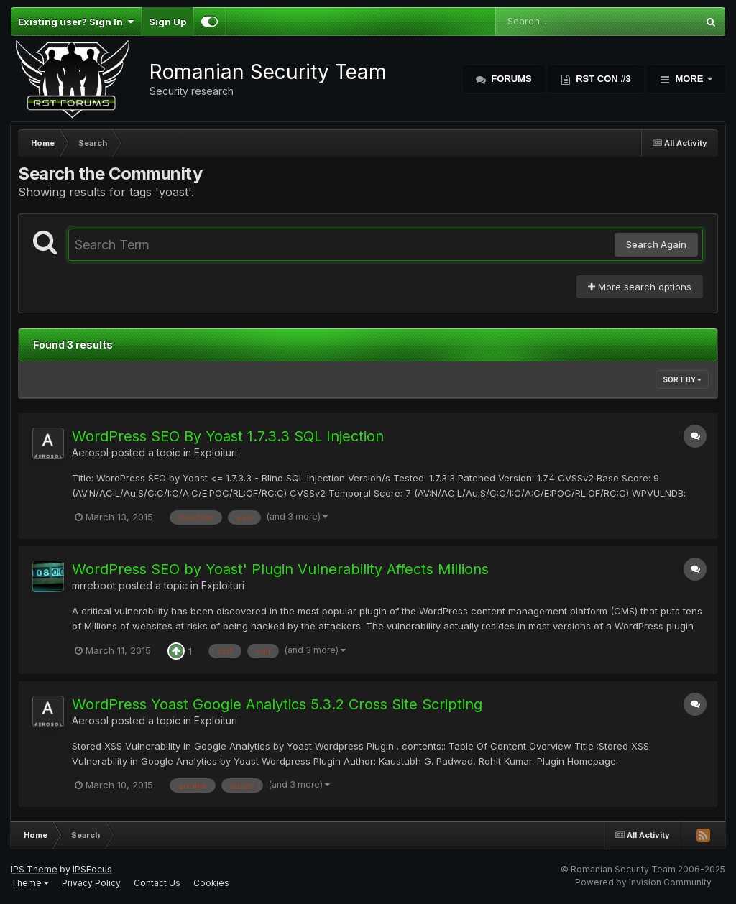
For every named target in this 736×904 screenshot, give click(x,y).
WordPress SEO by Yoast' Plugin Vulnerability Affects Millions (280, 569)
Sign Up (167, 21)
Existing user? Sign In (76, 21)
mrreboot (94, 585)
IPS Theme (34, 869)
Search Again (656, 244)
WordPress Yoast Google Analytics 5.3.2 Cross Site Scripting (277, 704)
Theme (30, 882)
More (689, 78)
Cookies (211, 882)
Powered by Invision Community (643, 882)
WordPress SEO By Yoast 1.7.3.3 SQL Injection (228, 436)
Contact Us (157, 882)
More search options (639, 286)
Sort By (682, 379)
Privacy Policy (91, 882)
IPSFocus (92, 869)
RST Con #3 (602, 78)
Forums (510, 78)
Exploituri (215, 452)
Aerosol (90, 452)
